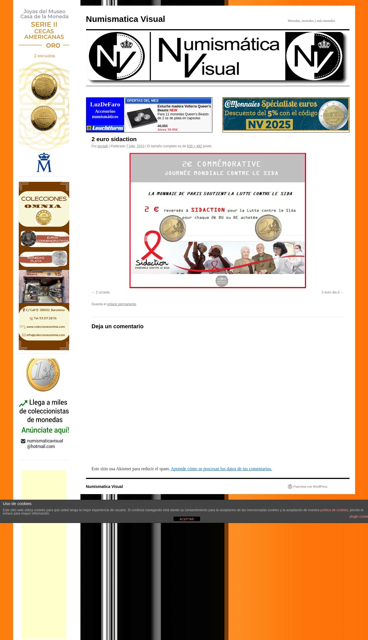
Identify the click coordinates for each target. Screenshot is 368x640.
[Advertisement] (44, 554)
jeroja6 (103, 146)
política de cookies (334, 510)
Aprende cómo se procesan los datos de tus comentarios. (221, 468)
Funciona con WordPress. (310, 486)
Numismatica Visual (125, 19)
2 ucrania (103, 292)
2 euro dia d (330, 292)
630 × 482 (194, 146)
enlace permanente (121, 304)
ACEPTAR (187, 519)
